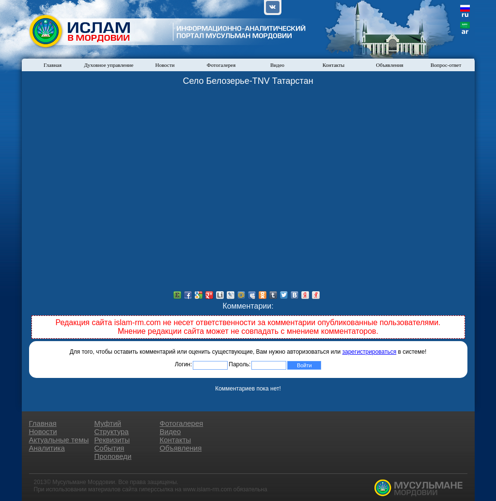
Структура (111, 431)
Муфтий (108, 423)
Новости (165, 65)
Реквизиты (112, 440)
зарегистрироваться (369, 351)
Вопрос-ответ (446, 65)
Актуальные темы (59, 440)
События (109, 448)
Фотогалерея (221, 65)
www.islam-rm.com (207, 489)
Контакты (333, 65)
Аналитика (47, 448)
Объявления (389, 65)
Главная (53, 65)
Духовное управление (109, 65)
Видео (277, 65)
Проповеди (113, 456)
